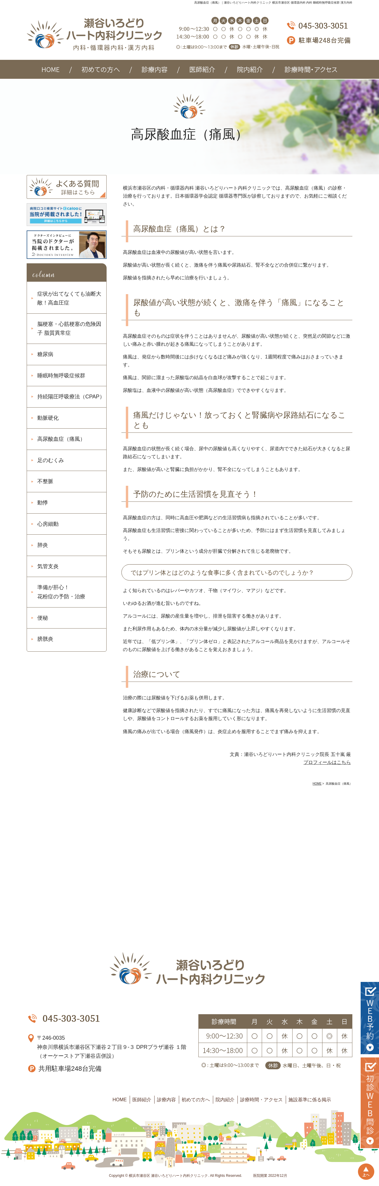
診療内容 (166, 1099)
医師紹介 (141, 1099)
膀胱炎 (45, 639)
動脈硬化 (48, 418)
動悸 (42, 503)
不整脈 (45, 481)
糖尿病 (45, 354)
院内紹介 (225, 1099)
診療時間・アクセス (261, 1099)
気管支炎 (48, 566)
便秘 (42, 618)
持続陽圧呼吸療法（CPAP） (71, 397)
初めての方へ (196, 1099)
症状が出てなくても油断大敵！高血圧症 (69, 298)
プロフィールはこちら (327, 762)
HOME (120, 1099)
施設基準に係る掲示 (309, 1099)
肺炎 (42, 545)
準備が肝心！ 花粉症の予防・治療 (61, 592)
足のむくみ (50, 460)
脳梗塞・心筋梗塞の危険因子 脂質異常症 (69, 328)
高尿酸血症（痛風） (61, 439)
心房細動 (48, 524)
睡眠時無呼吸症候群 (61, 376)
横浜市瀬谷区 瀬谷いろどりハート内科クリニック (168, 1176)
